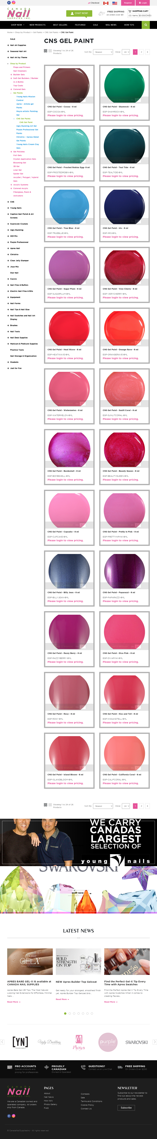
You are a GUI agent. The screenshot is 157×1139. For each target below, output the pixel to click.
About (47, 1093)
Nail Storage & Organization (23, 356)
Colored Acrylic (20, 188)
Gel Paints (38, 32)
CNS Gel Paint (26, 122)
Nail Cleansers (20, 71)
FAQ (46, 1108)
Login (143, 2)
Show (117, 52)
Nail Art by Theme (18, 57)
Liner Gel (17, 170)
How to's (48, 1101)
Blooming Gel (19, 163)
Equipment (15, 297)
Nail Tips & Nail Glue (19, 309)
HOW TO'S (129, 25)
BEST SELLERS (60, 25)
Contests (85, 1094)
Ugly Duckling (16, 230)
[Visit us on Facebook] (9, 1116)
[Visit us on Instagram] (14, 1116)
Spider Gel (18, 174)
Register (128, 3)
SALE (95, 25)
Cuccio (13, 279)
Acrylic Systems (20, 185)
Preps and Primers (21, 67)
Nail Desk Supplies (19, 338)
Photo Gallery (50, 1104)
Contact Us (86, 1108)
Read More (12, 1002)
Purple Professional (19, 242)
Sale (83, 1097)
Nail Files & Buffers (19, 285)
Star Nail (14, 273)
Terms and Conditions (91, 1101)
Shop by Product (23, 32)
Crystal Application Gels (24, 159)
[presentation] (2, 1042)
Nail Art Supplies (18, 45)
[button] (65, 1014)
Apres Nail (15, 248)
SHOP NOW (78, 845)
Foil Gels (17, 155)
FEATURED (80, 25)
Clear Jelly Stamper (19, 261)
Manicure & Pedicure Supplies (24, 344)
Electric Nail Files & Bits (21, 291)
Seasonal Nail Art (18, 51)
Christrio (14, 254)
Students (14, 362)
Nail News (49, 1097)
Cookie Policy (87, 1105)
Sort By (88, 52)
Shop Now (16, 25)
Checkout (95, 3)
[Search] (146, 25)
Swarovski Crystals (19, 224)
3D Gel (16, 166)
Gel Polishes (19, 152)
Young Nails (15, 208)
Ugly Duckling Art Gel (26, 126)
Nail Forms (15, 303)
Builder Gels (19, 75)
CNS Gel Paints (52, 32)
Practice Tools (17, 350)
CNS (12, 202)
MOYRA (13, 236)
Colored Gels (19, 89)
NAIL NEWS (111, 25)
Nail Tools (15, 332)
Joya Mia (14, 267)
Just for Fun (15, 368)
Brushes (13, 325)
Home (10, 32)
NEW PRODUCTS (38, 25)
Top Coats (18, 86)
